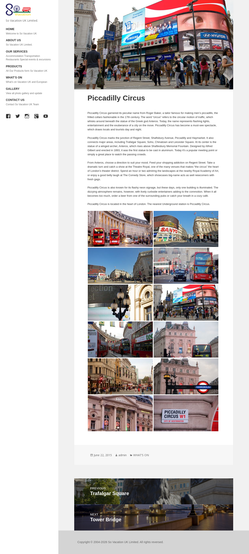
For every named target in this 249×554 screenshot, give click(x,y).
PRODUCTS (29, 69)
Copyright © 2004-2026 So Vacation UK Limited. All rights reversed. (121, 542)
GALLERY (29, 91)
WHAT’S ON (29, 80)
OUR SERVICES (29, 56)
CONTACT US (29, 102)
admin (122, 455)
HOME (29, 31)
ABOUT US (29, 43)
